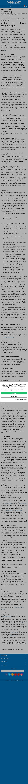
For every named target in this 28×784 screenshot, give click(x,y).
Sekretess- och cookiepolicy (21, 399)
